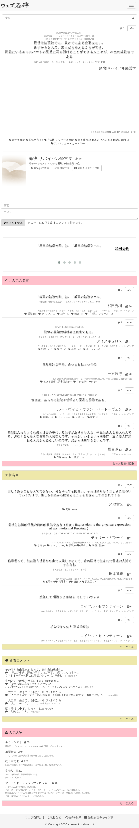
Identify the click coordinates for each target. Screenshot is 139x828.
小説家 (77, 457)
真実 (75, 349)
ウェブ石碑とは (34, 817)
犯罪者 (62, 581)
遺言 (76, 581)
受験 (30, 313)
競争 (63, 313)
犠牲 (60, 349)
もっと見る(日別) (123, 463)
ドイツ (63, 417)
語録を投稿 (61, 168)
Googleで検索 (40, 167)
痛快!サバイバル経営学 (56, 158)
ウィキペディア (127, 311)
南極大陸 (97, 545)
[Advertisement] (70, 100)
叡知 (93, 417)
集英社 (83, 139)
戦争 (45, 349)
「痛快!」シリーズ (59, 139)
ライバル (47, 313)
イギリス (56, 545)
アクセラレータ (85, 381)
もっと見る (127, 646)
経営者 (17, 139)
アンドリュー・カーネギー (69, 143)
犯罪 (49, 581)
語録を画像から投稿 (86, 168)
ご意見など (54, 817)
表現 (71, 545)
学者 (40, 545)
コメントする (13, 223)
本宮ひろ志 (102, 139)
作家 (60, 457)
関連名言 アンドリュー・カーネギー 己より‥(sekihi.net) (69, 36)
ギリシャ (91, 349)
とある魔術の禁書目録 (56, 381)
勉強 (77, 313)
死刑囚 (89, 581)
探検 (83, 545)
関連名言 (35, 139)
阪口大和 (121, 139)
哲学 (46, 417)
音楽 (79, 417)
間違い (69, 509)
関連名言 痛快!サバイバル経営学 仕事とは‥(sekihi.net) (69, 39)
